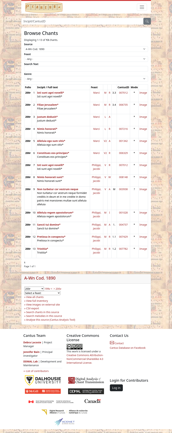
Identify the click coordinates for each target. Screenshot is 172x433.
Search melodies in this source (44, 316)
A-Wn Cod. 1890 (40, 278)
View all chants (35, 297)
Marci (96, 92)
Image (143, 92)
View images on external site (43, 304)
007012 (123, 92)
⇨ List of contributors (36, 371)
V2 (105, 141)
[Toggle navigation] (142, 7)
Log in (116, 388)
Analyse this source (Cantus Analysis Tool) (50, 319)
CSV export (32, 308)
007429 (123, 236)
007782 (123, 248)
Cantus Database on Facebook (128, 347)
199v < (48, 288)
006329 (123, 153)
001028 (123, 212)
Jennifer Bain (31, 352)
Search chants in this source (42, 312)
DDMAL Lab (30, 361)
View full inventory (37, 300)
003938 (123, 189)
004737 (123, 224)
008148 (123, 177)
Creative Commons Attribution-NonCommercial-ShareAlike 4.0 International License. (85, 358)
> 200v (57, 288)
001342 (123, 141)
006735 (123, 104)
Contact (117, 343)
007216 (123, 129)
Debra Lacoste (32, 342)
